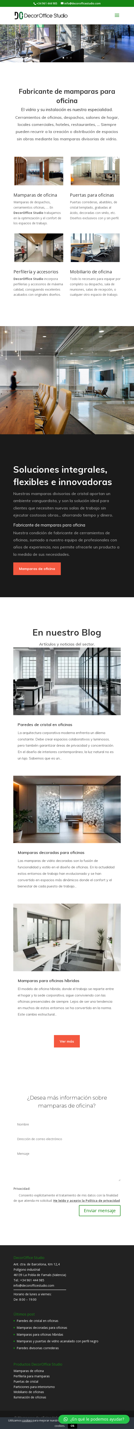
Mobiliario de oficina (91, 272)
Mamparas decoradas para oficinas (51, 852)
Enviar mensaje (100, 1211)
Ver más (67, 1041)
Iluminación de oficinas (29, 1397)
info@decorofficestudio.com (33, 1285)
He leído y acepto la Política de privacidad (86, 1200)
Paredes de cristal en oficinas (45, 724)
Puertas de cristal (25, 1381)
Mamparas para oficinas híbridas (48, 980)
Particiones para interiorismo (34, 1387)
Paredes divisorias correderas (38, 1348)
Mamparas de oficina (35, 195)
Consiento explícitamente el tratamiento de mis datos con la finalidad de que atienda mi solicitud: (66, 1198)
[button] (94, 1419)
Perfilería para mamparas (31, 1376)
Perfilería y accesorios (35, 272)
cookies (27, 1420)
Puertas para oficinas (92, 195)
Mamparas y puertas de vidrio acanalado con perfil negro (57, 1341)
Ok (73, 1426)
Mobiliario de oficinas (28, 1392)
